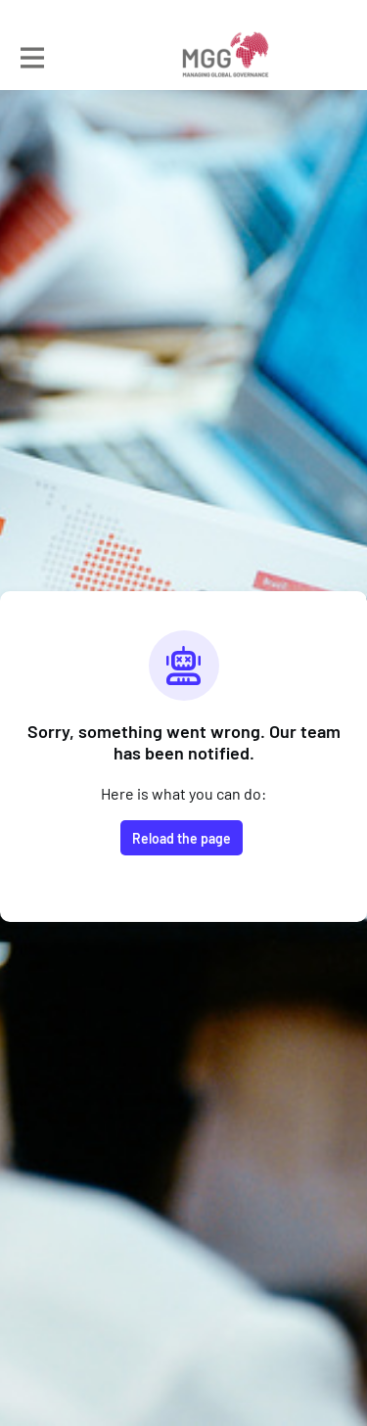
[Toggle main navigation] (31, 56)
